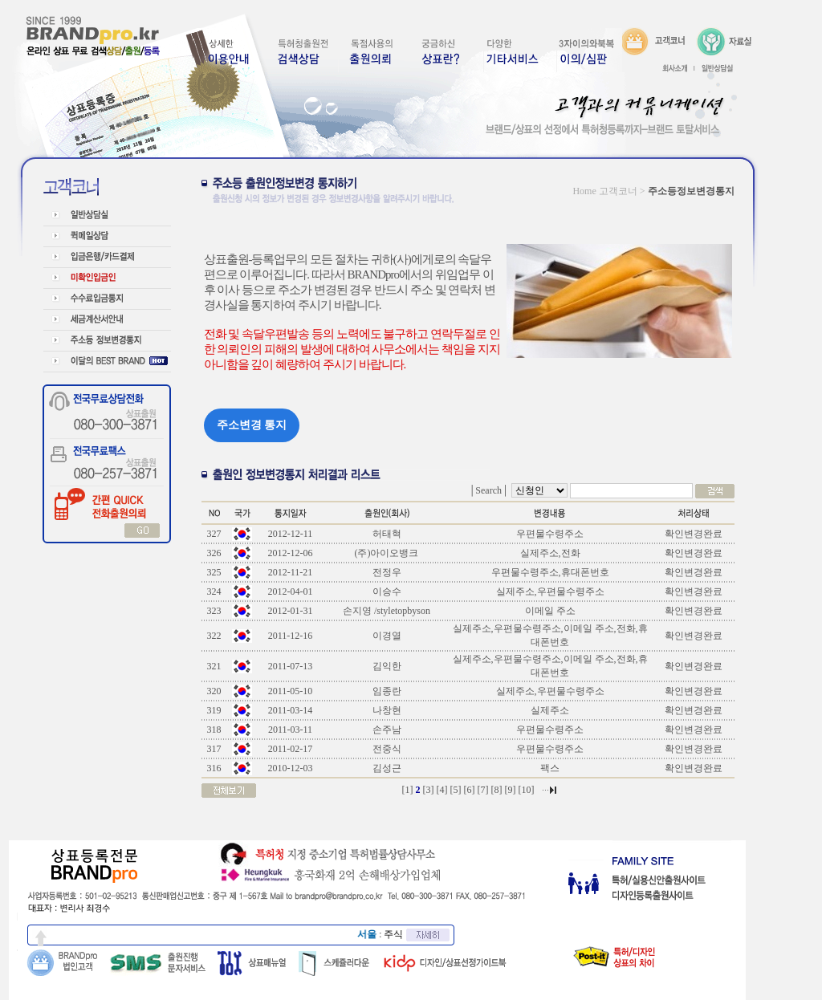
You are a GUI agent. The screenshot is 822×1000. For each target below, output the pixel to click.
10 (526, 789)
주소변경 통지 (252, 424)
